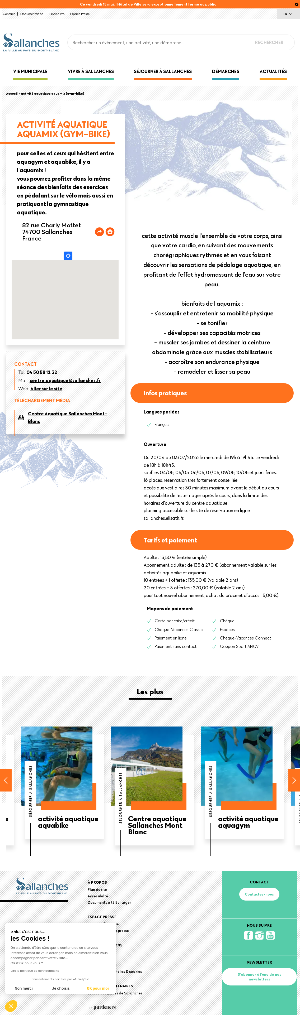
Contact (9, 14)
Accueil (12, 93)
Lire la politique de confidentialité (35, 971)
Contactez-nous (259, 894)
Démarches (225, 71)
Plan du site (97, 889)
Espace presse (80, 14)
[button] (11, 1006)
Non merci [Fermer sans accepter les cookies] (23, 988)
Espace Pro (56, 14)
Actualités (273, 71)
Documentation (31, 14)
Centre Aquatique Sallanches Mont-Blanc (67, 417)
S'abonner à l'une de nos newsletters (259, 977)
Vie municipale (30, 71)
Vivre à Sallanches (91, 71)
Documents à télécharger (109, 902)
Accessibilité (98, 896)
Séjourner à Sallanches (163, 71)
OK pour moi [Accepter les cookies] (98, 988)
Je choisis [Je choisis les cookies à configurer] (61, 988)
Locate (68, 256)
